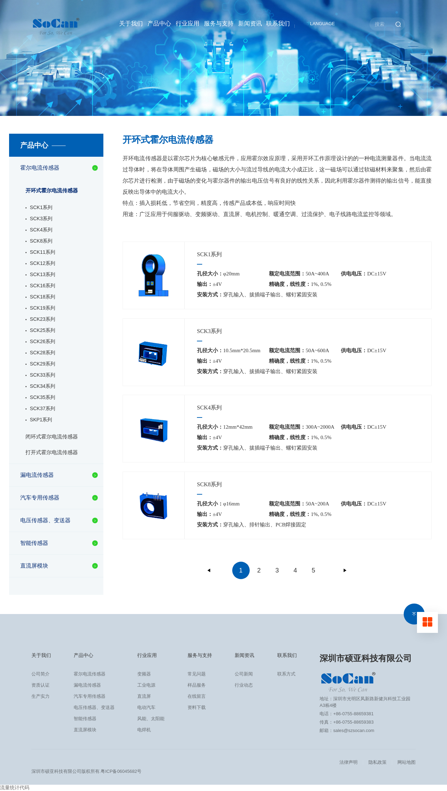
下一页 (345, 570)
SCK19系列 (42, 308)
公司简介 (40, 674)
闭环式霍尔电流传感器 (51, 436)
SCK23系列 (42, 319)
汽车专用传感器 (39, 498)
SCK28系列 (42, 352)
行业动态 (244, 685)
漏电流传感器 (37, 475)
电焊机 (144, 729)
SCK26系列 (42, 341)
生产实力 (40, 696)
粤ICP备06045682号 (121, 771)
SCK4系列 (41, 229)
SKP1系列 (41, 419)
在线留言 (197, 696)
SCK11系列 (42, 252)
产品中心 (159, 23)
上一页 (209, 570)
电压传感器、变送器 (45, 520)
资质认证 (40, 685)
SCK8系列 (41, 241)
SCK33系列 (42, 375)
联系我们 (278, 23)
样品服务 (197, 685)
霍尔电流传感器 (39, 168)
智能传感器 (34, 543)
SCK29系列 (42, 364)
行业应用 (187, 23)
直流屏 (144, 696)
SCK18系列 (42, 297)
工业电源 (146, 685)
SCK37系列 (42, 408)
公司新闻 (244, 674)
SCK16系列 (42, 285)
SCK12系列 (42, 263)
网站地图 (406, 762)
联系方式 (286, 674)
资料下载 (197, 707)
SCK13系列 (42, 274)
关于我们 (131, 23)
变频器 (144, 674)
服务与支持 (219, 23)
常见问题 (197, 674)
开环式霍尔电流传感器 (51, 190)
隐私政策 (377, 762)
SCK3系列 (41, 218)
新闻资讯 (250, 23)
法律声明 (348, 762)
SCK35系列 (42, 397)
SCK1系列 (41, 207)
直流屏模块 (34, 566)
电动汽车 (146, 707)
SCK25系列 (42, 330)
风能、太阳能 (150, 718)
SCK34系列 (42, 386)
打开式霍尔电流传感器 (51, 452)
